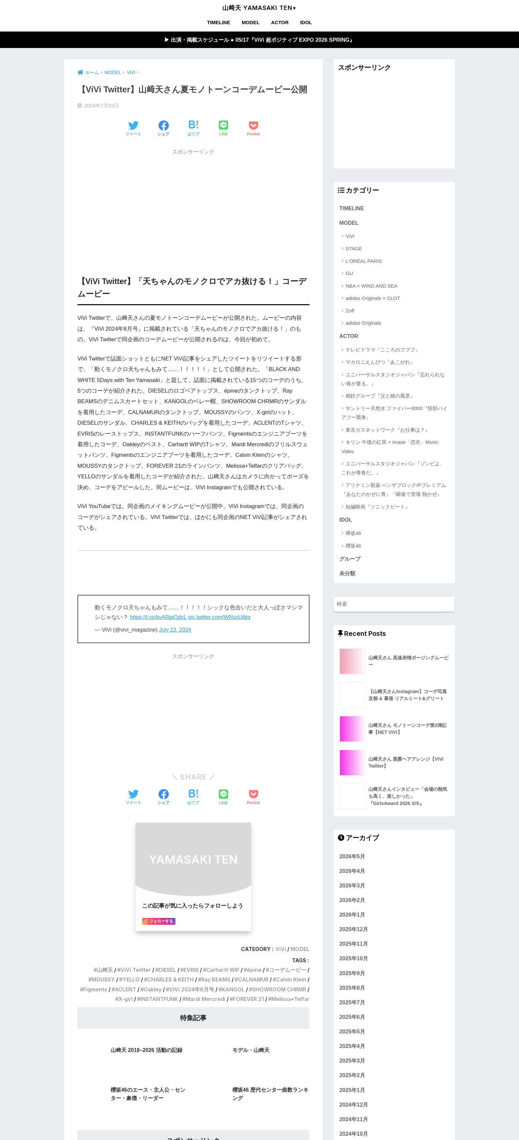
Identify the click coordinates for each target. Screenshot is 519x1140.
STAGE (354, 249)
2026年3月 (352, 887)
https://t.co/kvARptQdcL (159, 617)
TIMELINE (218, 22)
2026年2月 (352, 902)
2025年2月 (352, 1077)
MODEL (251, 22)
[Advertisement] (193, 206)
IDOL (306, 22)
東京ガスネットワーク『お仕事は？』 (388, 431)
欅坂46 (353, 535)
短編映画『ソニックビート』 (378, 507)
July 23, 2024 (175, 630)
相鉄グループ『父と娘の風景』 (380, 397)
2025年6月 (352, 1019)
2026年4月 (352, 873)
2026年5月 (352, 858)
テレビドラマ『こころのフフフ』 (383, 351)
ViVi (350, 237)
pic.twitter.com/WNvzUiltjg (222, 617)
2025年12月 (353, 931)
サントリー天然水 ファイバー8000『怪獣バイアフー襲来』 (394, 413)
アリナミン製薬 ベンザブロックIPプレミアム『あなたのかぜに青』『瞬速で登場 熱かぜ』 (393, 490)
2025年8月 (352, 990)
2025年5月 (352, 1033)
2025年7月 (352, 1004)
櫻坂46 (353, 547)
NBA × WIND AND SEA (371, 286)
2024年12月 (353, 1107)
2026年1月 (352, 917)
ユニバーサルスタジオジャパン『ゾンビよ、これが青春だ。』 (393, 469)
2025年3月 (352, 1063)
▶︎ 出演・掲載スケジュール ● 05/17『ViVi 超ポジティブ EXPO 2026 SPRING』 (259, 40)
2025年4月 (352, 1048)
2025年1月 (352, 1092)
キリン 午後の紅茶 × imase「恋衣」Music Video (389, 448)
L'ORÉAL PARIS (364, 261)
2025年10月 (353, 961)
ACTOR (280, 22)
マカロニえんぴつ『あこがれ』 (380, 363)
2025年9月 (352, 975)
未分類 (347, 575)
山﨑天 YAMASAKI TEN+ (259, 7)
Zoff (350, 311)
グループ (349, 561)
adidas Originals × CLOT (373, 299)
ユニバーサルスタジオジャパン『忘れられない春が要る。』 (393, 380)
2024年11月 (353, 1121)
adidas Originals (363, 324)
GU (349, 274)
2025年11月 (353, 946)
